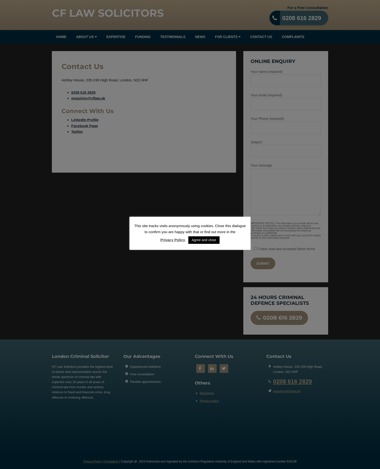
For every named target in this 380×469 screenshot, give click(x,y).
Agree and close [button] (204, 240)
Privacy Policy (172, 240)
